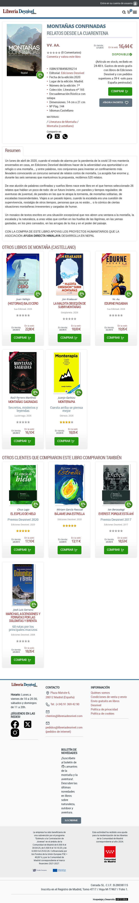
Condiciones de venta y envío (109, 697)
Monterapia (66, 401)
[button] (124, 12)
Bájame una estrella (69, 514)
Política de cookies (102, 713)
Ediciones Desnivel (72, 73)
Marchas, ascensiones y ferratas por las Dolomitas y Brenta (23, 617)
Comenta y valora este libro (64, 57)
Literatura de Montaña (63, 122)
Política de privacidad (104, 709)
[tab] (12, 151)
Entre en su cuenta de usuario (118, 3)
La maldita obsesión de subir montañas (69, 305)
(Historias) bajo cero (23, 303)
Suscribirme (71, 820)
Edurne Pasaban (116, 303)
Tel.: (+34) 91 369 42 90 (62, 704)
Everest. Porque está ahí (115, 514)
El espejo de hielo (23, 514)
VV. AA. (53, 45)
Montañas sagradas (23, 401)
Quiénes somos (100, 693)
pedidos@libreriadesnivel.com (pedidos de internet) (64, 727)
